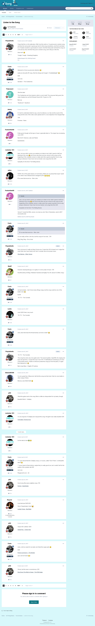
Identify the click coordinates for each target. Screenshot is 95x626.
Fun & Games (19, 28)
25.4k (10, 82)
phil (9, 393)
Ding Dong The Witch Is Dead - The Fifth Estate (30, 572)
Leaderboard (30, 8)
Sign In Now (34, 602)
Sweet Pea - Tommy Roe (24, 529)
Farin (9, 66)
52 (10, 163)
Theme (44, 620)
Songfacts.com (20, 8)
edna (9, 170)
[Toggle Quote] (20, 196)
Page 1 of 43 (29, 34)
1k (10, 143)
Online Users (17, 12)
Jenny (9, 109)
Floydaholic (12, 27)
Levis (9, 309)
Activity (11, 8)
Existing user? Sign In (87, 3)
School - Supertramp (23, 486)
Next (18, 34)
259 (10, 386)
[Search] (73, 8)
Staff (10, 12)
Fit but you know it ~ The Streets (26, 552)
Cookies (50, 620)
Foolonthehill (9, 130)
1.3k (10, 54)
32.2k (10, 184)
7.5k (10, 406)
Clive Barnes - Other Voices (25, 254)
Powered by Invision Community (47, 623)
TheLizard (9, 89)
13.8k (10, 322)
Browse (5, 9)
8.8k (10, 123)
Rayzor (9, 500)
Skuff (9, 266)
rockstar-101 (9, 150)
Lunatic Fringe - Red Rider (24, 509)
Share (49, 27)
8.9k (10, 513)
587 (10, 280)
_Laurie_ (75, 36)
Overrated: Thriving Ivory (24, 419)
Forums (4, 12)
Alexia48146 (9, 372)
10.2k (10, 102)
